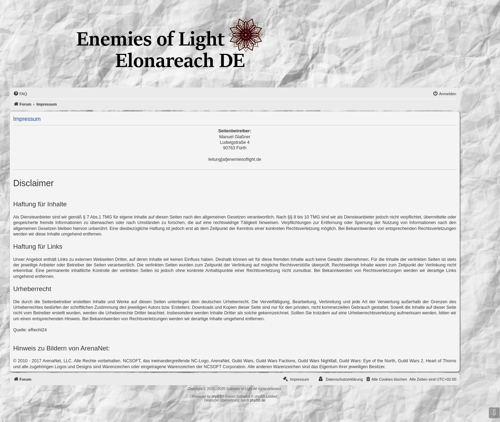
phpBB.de (257, 400)
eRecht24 (37, 330)
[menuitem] (20, 94)
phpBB (216, 396)
